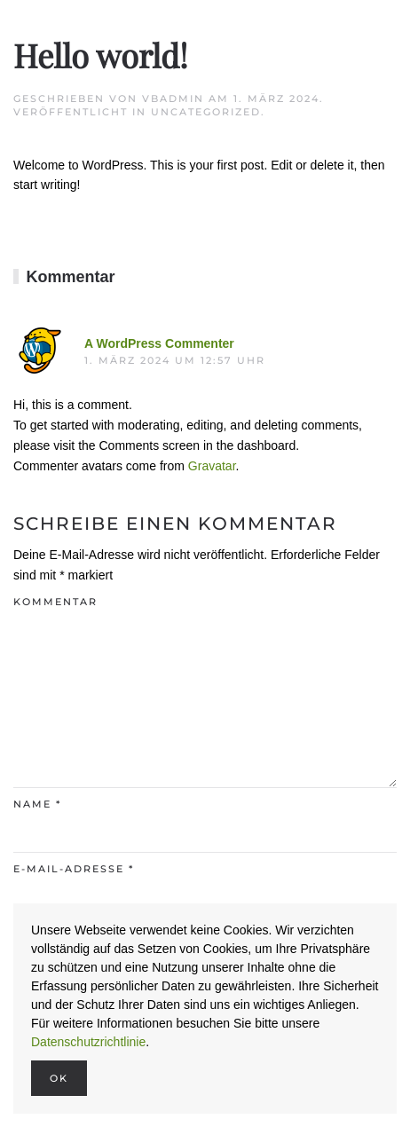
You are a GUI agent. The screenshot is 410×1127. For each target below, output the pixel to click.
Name (37, 804)
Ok (59, 1078)
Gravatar (212, 466)
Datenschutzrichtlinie (88, 1042)
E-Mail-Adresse (73, 869)
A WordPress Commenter (159, 343)
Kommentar (55, 601)
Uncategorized (206, 112)
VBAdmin (173, 98)
